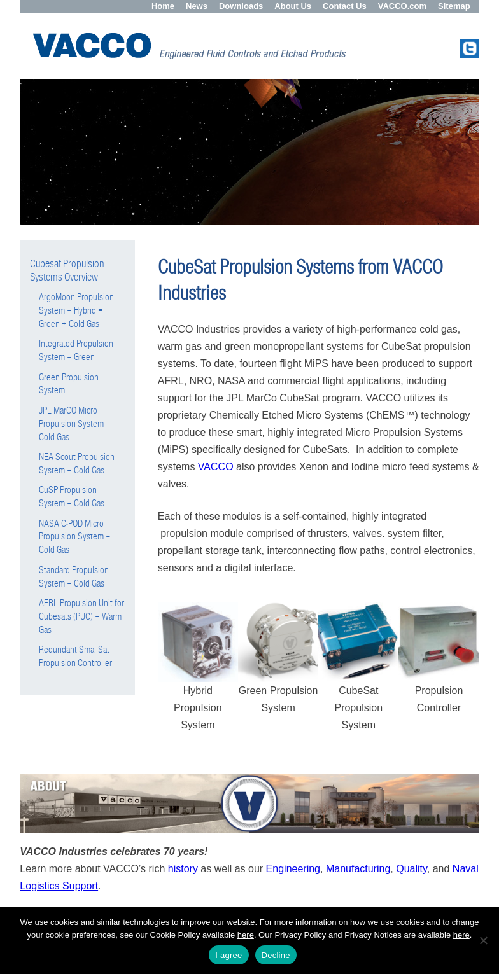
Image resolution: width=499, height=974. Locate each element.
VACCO (216, 466)
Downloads (241, 6)
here (245, 935)
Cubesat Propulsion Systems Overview (67, 270)
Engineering (293, 868)
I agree (228, 955)
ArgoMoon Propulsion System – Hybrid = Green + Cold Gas (76, 310)
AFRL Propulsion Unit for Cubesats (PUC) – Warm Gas (81, 616)
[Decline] (483, 940)
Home (162, 6)
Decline (276, 955)
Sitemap (454, 6)
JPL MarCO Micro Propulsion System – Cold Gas (75, 424)
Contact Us (345, 6)
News (196, 6)
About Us (292, 6)
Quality (411, 868)
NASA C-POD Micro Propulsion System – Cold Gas (75, 537)
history (183, 868)
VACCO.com (402, 6)
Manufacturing (358, 868)
